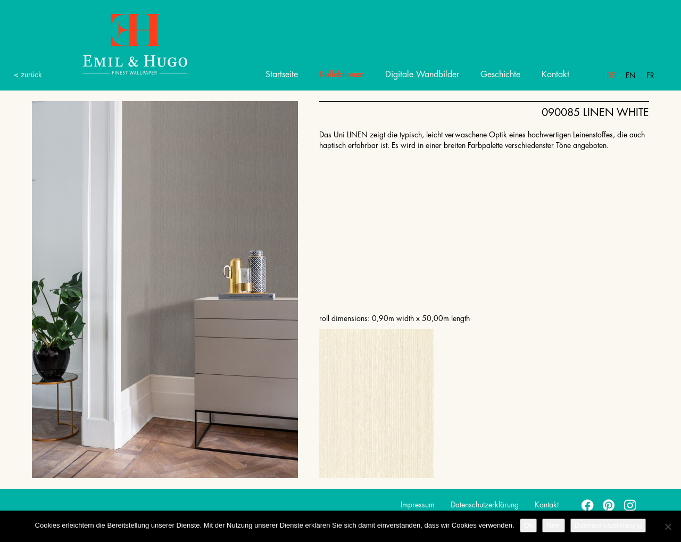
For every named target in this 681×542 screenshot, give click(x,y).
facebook (588, 504)
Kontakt (555, 74)
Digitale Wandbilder (422, 74)
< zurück (28, 74)
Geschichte (500, 74)
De (611, 75)
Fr (650, 75)
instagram (630, 504)
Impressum (418, 504)
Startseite (281, 74)
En (631, 75)
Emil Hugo (122, 43)
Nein (553, 525)
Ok (528, 525)
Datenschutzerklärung (485, 504)
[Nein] (667, 526)
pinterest (609, 504)
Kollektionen (341, 74)
